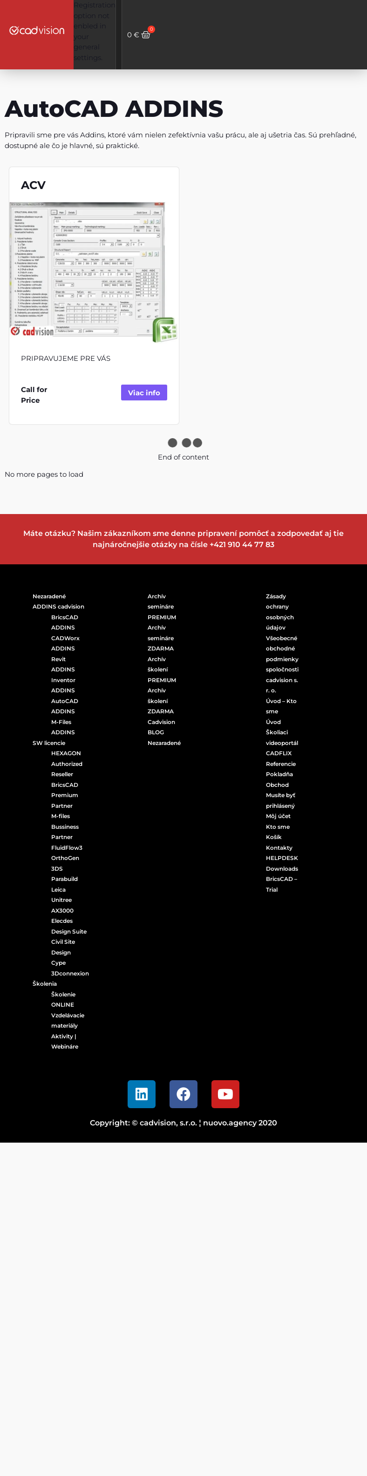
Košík (274, 836)
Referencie (281, 763)
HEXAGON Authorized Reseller (66, 764)
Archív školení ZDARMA (161, 701)
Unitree (61, 899)
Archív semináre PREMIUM (162, 607)
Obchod (277, 784)
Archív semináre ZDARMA (161, 638)
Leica (58, 889)
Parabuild (64, 878)
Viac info (144, 392)
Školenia (45, 983)
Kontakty (279, 847)
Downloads (282, 868)
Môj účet (278, 815)
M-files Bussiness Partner (65, 826)
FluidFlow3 (66, 847)
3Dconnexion (70, 973)
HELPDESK (282, 857)
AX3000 (62, 910)
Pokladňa (279, 774)
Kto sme (278, 826)
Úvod (273, 721)
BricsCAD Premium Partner (64, 795)
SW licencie (49, 742)
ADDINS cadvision (58, 606)
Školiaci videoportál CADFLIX (282, 743)
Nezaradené (49, 596)
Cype (58, 962)
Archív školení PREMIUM (162, 670)
